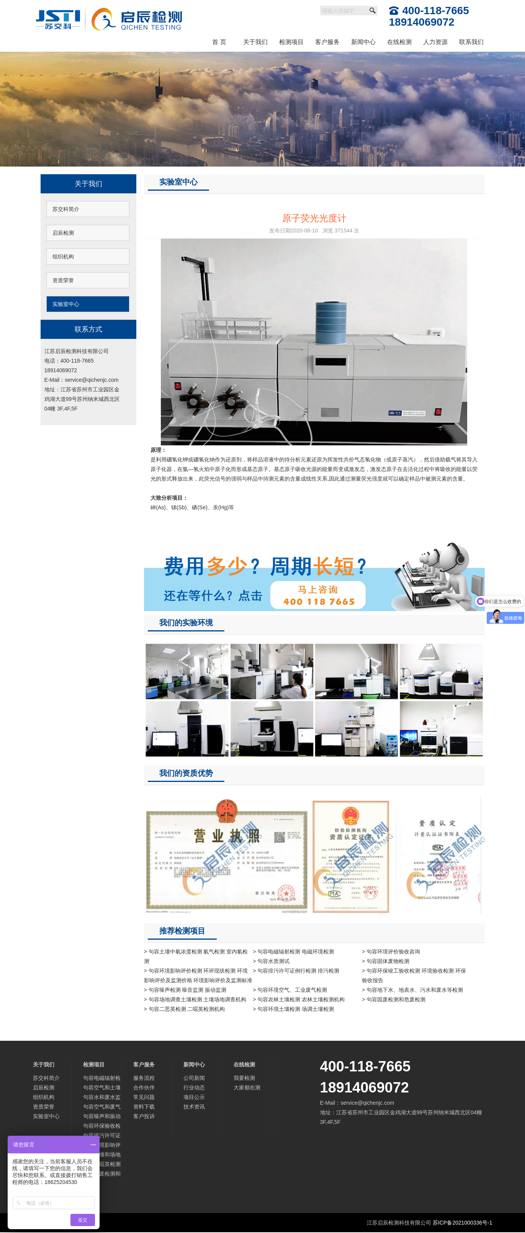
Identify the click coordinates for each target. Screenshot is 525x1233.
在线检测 (399, 42)
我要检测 (244, 1078)
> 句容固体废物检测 (385, 961)
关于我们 (255, 42)
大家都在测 (247, 1087)
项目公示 (194, 1097)
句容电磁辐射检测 (102, 1079)
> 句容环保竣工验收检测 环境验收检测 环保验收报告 (414, 975)
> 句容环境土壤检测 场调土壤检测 (293, 1009)
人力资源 (435, 42)
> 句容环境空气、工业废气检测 (290, 990)
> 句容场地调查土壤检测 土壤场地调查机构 (195, 999)
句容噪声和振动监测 (102, 1117)
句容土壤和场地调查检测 (102, 1155)
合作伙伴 (144, 1087)
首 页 (219, 42)
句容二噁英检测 (102, 1164)
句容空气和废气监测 (102, 1108)
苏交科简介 (65, 209)
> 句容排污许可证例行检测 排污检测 (296, 971)
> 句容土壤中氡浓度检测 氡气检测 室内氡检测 (196, 956)
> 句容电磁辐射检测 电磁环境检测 (293, 951)
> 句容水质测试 (271, 961)
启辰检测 (63, 233)
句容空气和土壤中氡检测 (102, 1088)
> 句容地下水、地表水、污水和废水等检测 (412, 990)
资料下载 (144, 1107)
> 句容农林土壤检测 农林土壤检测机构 (299, 999)
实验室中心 (65, 304)
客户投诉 (144, 1116)
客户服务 (327, 42)
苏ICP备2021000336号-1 (462, 1223)
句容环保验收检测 (102, 1127)
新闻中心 (363, 42)
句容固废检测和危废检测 (102, 1175)
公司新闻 (194, 1078)
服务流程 (144, 1078)
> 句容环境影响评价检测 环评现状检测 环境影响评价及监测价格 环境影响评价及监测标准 (198, 975)
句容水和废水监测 (102, 1098)
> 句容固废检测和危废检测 (393, 999)
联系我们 (471, 42)
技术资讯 (194, 1107)
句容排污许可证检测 (102, 1136)
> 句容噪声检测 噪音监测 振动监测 (185, 990)
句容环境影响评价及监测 (102, 1146)
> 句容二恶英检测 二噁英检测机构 (184, 1009)
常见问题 (144, 1097)
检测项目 (291, 42)
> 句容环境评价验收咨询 (391, 951)
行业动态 (194, 1087)
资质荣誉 (63, 280)
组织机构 (63, 256)
